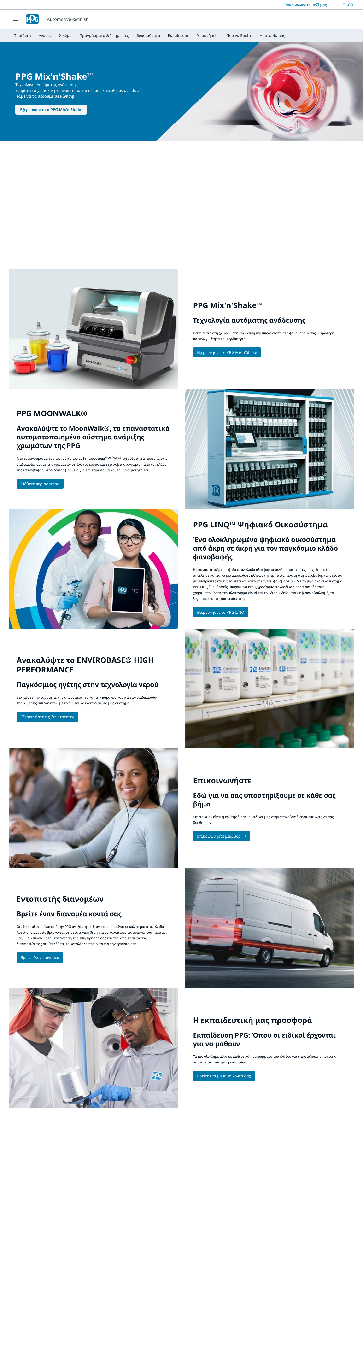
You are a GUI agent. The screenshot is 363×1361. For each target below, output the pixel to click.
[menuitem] (22, 35)
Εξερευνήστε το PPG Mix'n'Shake (51, 109)
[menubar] (149, 35)
